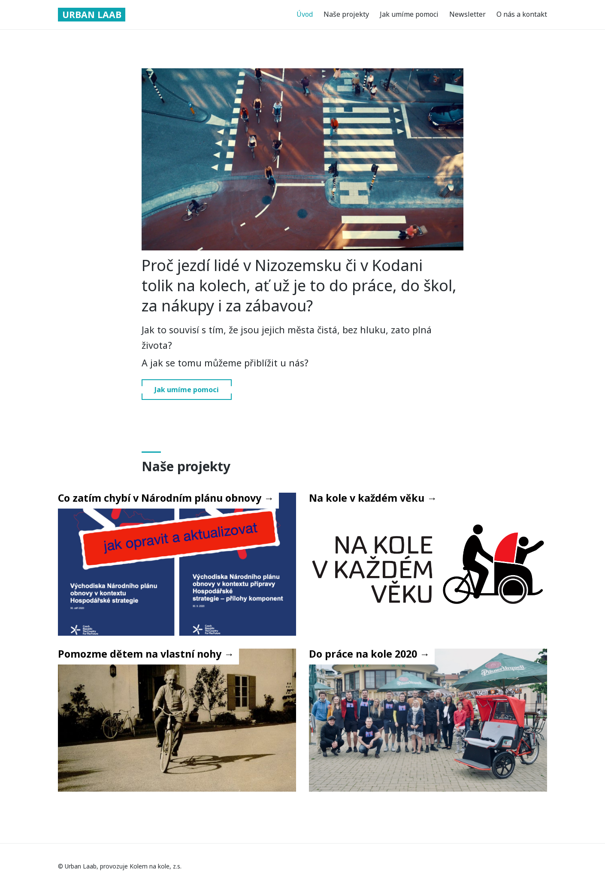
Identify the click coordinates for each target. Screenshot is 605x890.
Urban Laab (93, 14)
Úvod (304, 14)
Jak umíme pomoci (409, 14)
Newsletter (467, 14)
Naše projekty (346, 14)
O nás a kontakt (521, 14)
